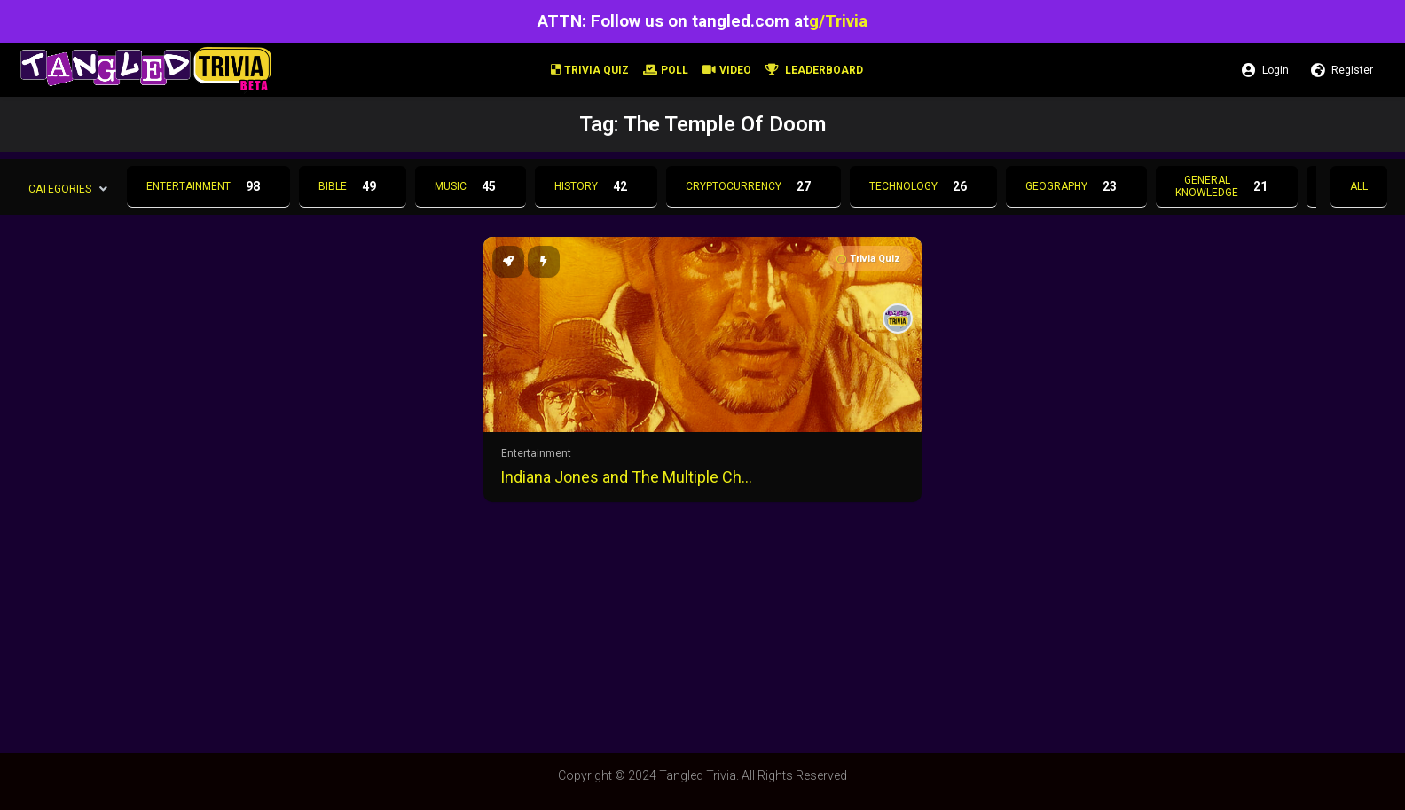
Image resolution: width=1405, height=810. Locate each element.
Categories (59, 188)
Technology (923, 186)
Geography (1076, 186)
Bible (352, 186)
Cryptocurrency (753, 186)
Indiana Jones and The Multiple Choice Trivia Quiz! (629, 477)
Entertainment (208, 186)
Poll (665, 70)
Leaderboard (814, 70)
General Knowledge (1226, 186)
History (596, 186)
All (1359, 186)
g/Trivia (838, 21)
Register (1342, 70)
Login (1265, 70)
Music (470, 186)
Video (726, 70)
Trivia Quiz (590, 70)
